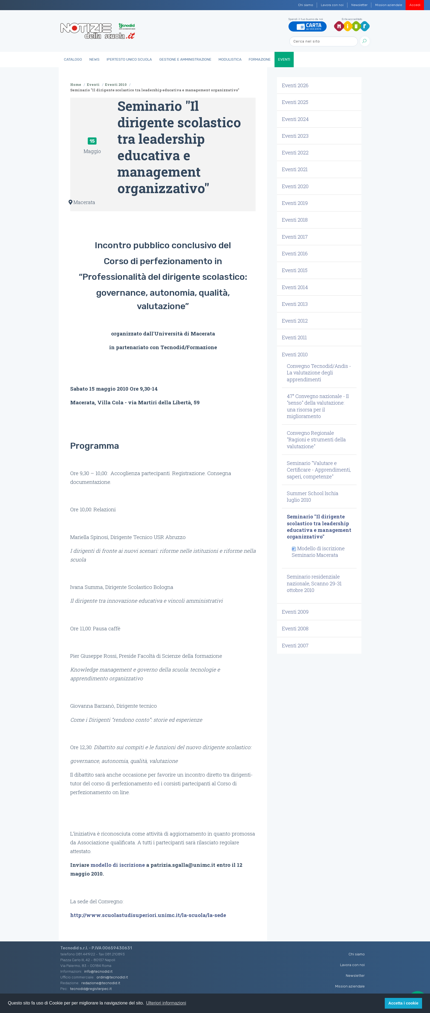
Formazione (260, 59)
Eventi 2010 (116, 84)
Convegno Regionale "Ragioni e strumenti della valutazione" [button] (316, 440)
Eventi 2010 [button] (295, 354)
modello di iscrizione (117, 864)
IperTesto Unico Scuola (129, 59)
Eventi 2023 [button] (295, 135)
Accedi (414, 5)
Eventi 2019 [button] (295, 203)
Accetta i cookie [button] (403, 1003)
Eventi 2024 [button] (295, 119)
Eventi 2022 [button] (295, 152)
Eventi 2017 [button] (295, 236)
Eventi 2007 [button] (295, 645)
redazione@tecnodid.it (100, 983)
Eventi (284, 59)
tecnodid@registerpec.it (91, 988)
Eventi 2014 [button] (295, 287)
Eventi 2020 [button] (295, 186)
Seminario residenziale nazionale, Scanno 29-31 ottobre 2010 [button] (314, 583)
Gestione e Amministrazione (185, 59)
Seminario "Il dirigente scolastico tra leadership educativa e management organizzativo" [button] (319, 526)
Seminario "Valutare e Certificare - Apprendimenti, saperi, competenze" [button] (319, 470)
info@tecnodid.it (98, 971)
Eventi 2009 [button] (295, 611)
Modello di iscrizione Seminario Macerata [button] (318, 551)
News (94, 59)
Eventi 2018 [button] (295, 219)
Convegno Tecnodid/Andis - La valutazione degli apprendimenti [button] (319, 373)
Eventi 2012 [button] (295, 320)
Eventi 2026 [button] (295, 85)
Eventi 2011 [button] (294, 337)
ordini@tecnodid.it (112, 977)
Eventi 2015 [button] (294, 270)
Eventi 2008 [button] (295, 628)
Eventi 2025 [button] (295, 102)
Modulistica (230, 59)
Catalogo (73, 59)
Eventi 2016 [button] (295, 253)
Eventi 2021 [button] (295, 169)
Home (75, 84)
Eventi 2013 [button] (295, 304)
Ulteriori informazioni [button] (166, 1003)
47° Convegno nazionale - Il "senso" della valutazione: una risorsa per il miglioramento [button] (318, 406)
